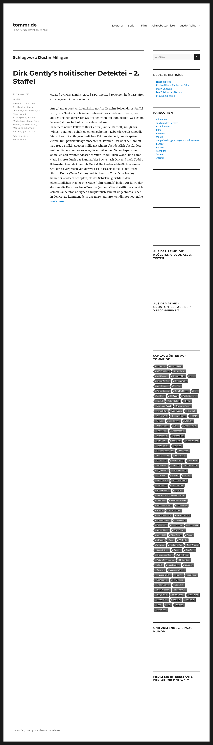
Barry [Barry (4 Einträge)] (195, 391)
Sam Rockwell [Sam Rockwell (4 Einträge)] (174, 421)
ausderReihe (188, 25)
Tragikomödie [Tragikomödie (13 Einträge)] (161, 471)
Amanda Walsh (21, 103)
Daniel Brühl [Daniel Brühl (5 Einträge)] (161, 535)
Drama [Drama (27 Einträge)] (189, 535)
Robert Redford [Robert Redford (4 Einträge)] (173, 401)
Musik (159, 137)
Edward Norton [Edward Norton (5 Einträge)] (176, 366)
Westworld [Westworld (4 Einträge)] (160, 545)
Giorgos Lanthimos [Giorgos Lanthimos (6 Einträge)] (183, 406)
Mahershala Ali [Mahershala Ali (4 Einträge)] (179, 590)
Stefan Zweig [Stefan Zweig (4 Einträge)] (182, 505)
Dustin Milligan (31, 110)
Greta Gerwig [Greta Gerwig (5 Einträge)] (161, 441)
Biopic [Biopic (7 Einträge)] (158, 605)
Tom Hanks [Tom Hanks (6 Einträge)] (189, 600)
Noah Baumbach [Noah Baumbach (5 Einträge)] (162, 590)
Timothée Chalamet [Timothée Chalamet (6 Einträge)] (178, 500)
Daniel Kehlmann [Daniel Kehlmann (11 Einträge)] (181, 391)
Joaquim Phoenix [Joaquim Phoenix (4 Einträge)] (190, 466)
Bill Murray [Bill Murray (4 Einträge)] (174, 396)
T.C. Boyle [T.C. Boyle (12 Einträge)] (183, 540)
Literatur (117, 25)
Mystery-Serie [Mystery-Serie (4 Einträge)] (184, 560)
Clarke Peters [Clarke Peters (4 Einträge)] (161, 476)
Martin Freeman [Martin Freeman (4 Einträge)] (192, 441)
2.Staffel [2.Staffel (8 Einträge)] (159, 401)
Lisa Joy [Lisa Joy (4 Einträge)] (187, 476)
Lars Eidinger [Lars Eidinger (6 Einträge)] (177, 525)
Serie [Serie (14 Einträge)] (171, 540)
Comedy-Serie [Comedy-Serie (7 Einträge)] (161, 600)
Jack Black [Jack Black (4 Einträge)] (193, 461)
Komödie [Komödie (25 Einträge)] (176, 600)
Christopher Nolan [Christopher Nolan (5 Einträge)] (179, 471)
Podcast (160, 144)
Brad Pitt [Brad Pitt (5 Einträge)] (178, 575)
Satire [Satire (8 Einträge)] (176, 426)
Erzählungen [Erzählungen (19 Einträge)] (161, 525)
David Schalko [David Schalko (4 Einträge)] (192, 545)
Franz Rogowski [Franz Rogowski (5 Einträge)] (162, 446)
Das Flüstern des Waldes (169, 92)
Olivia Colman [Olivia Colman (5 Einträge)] (176, 535)
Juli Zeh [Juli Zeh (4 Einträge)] (159, 565)
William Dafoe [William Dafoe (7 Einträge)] (182, 555)
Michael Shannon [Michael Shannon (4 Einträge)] (162, 391)
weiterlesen (58, 201)
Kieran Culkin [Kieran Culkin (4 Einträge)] (179, 371)
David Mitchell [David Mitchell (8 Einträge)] (161, 436)
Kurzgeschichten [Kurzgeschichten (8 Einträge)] (178, 431)
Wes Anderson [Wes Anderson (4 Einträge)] (161, 580)
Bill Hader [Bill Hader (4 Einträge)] (160, 540)
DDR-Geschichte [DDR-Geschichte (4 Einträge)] (162, 371)
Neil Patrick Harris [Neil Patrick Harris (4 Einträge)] (189, 396)
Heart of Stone (163, 81)
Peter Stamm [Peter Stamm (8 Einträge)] (161, 485)
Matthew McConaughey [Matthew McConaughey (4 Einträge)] (165, 560)
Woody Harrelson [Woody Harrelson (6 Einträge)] (162, 490)
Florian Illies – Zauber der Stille (172, 85)
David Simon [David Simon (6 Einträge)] (177, 411)
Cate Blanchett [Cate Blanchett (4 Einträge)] (177, 485)
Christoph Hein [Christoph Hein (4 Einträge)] (178, 436)
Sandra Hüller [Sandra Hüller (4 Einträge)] (161, 411)
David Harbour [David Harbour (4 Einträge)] (161, 376)
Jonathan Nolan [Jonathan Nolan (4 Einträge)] (180, 381)
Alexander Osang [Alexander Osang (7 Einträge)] (162, 520)
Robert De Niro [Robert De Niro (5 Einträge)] (161, 480)
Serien (132, 25)
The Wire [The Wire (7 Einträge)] (176, 386)
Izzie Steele (26, 121)
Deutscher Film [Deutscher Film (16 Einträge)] (179, 376)
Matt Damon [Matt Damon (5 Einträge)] (161, 500)
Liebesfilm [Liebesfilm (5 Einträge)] (188, 565)
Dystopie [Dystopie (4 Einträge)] (177, 550)
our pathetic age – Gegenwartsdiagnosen (178, 140)
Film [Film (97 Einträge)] (168, 605)
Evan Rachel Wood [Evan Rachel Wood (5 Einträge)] (163, 406)
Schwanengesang (165, 95)
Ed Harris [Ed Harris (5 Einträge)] (177, 446)
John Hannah (28, 124)
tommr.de (25, 25)
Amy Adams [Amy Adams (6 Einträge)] (183, 451)
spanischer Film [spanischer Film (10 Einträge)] (176, 545)
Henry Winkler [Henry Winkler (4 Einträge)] (161, 595)
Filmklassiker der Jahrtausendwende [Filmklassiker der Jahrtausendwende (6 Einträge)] (170, 495)
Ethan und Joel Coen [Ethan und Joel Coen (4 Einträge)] (164, 555)
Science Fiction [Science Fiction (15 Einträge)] (162, 530)
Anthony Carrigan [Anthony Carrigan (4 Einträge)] (162, 381)
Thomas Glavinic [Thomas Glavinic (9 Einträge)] (179, 480)
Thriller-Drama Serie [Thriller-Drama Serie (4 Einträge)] (163, 515)
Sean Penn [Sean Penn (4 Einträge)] (190, 550)
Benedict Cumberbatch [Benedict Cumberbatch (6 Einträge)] (165, 451)
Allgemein (161, 119)
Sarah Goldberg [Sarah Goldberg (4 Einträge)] (178, 461)
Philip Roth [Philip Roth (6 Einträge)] (191, 411)
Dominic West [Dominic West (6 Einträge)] (161, 416)
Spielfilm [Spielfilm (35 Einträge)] (178, 490)
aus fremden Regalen (167, 123)
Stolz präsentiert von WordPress (43, 730)
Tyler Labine (28, 131)
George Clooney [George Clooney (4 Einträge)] (174, 510)
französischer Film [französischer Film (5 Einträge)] (163, 575)
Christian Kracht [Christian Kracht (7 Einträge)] (190, 426)
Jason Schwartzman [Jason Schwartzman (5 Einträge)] (163, 505)
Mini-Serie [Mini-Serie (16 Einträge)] (179, 585)
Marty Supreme (164, 88)
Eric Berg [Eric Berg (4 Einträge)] (159, 421)
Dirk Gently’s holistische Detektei (24, 107)
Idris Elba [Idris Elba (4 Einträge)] (175, 466)
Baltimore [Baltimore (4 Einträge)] (179, 605)
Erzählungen (163, 126)
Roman (160, 147)
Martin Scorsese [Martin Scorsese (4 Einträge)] (162, 426)
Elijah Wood (19, 114)
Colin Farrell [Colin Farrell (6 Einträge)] (193, 595)
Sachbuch (161, 151)
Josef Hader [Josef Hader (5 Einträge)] (191, 575)
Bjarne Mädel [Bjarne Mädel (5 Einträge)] (161, 461)
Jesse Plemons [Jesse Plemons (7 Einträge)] (162, 386)
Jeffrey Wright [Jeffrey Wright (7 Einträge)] (192, 525)
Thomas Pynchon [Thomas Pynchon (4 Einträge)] (162, 585)
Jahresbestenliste (163, 25)
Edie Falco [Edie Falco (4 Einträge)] (188, 421)
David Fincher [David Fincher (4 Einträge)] (179, 530)
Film (144, 25)
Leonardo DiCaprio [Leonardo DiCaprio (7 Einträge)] (177, 570)
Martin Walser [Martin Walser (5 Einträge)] (180, 520)
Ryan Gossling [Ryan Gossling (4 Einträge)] (180, 456)
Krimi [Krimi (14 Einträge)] (192, 376)
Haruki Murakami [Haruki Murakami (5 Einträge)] (162, 456)
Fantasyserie (19, 117)
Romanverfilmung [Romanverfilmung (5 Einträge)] (178, 416)
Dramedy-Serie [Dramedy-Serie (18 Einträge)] (162, 550)
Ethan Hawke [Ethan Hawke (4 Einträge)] (161, 610)
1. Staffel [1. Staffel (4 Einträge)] (175, 476)
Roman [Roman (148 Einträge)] (194, 416)
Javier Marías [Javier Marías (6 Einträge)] (161, 466)
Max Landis (19, 128)
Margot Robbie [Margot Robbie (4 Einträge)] (177, 595)
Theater (160, 158)
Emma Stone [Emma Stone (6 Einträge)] (161, 431)
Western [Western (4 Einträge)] (159, 510)
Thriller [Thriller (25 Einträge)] (187, 401)
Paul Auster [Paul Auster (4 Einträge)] (160, 366)
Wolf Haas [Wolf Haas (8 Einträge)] (160, 396)
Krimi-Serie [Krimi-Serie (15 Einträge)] (176, 441)
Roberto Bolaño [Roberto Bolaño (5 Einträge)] (173, 565)
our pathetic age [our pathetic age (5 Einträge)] (183, 515)
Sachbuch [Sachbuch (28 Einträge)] (160, 570)
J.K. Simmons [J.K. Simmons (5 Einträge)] (178, 580)
